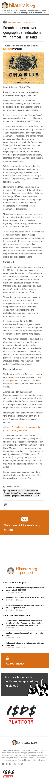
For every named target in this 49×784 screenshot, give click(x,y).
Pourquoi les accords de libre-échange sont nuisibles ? (19, 681)
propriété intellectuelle (22, 496)
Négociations (14, 22)
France (7, 496)
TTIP (36, 496)
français (17, 49)
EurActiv (17, 487)
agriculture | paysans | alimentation (23, 491)
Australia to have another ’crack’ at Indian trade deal (25, 598)
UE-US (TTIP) (29, 22)
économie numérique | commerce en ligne (22, 493)
